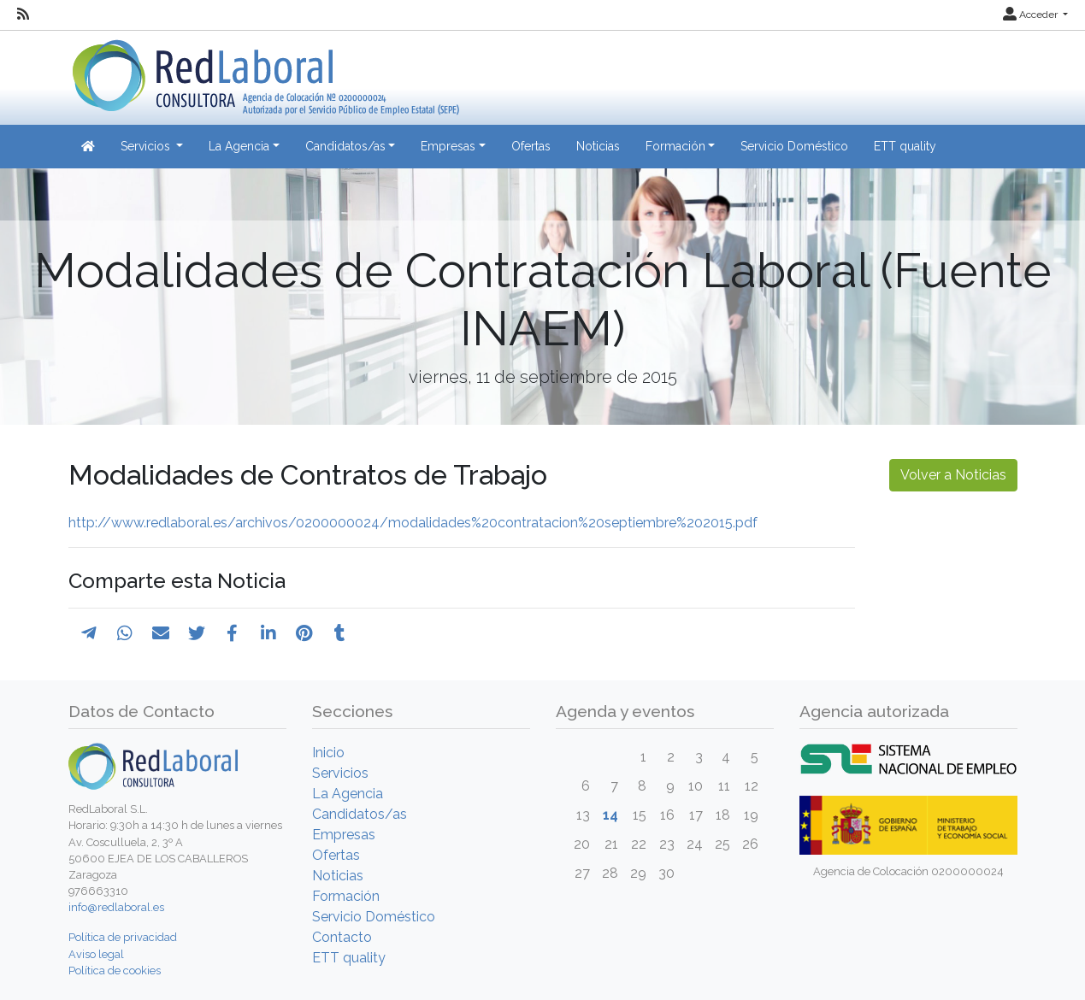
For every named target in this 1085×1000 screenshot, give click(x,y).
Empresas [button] (448, 146)
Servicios (340, 773)
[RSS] (23, 15)
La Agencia (347, 793)
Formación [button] (675, 146)
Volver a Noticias (953, 475)
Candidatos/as (359, 814)
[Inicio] (263, 71)
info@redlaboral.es (116, 907)
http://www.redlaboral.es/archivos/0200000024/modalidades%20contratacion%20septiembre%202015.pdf (413, 523)
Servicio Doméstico (794, 146)
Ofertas (531, 146)
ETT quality (905, 146)
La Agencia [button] (239, 146)
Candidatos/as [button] (345, 146)
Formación (346, 896)
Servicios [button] (147, 146)
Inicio (328, 752)
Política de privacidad (122, 937)
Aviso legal (96, 954)
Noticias (598, 146)
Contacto (342, 937)
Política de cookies (114, 970)
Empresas (343, 834)
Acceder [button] (1031, 15)
